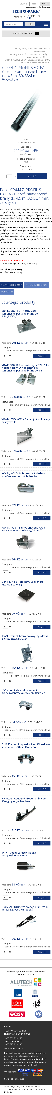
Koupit (32, 176)
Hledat (30, 24)
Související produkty (11, 285)
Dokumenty (7, 291)
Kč (21, 16)
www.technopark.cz (13, 1048)
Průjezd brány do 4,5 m (37, 57)
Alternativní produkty (37, 285)
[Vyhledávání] (13, 24)
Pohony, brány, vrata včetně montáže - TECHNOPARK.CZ (31, 50)
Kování (23, 54)
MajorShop (9, 1092)
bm (14, 176)
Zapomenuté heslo (33, 7)
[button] (38, 16)
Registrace (46, 7)
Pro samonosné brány (38, 54)
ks (10, 355)
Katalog (13, 54)
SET (10, 409)
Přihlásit (45, 3)
